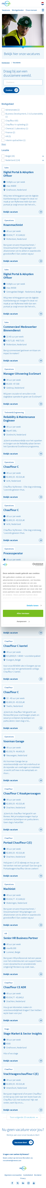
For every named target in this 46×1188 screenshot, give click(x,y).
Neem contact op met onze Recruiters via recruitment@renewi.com (18, 1159)
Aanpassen (23, 621)
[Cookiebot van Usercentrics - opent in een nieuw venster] (32, 564)
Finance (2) (8, 132)
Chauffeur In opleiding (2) (14, 124)
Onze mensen (31, 10)
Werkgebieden (18, 10)
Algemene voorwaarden (13, 1175)
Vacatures (6, 10)
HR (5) (6, 136)
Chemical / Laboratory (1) (14, 128)
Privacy (23, 1178)
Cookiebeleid (28, 1175)
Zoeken (9, 90)
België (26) (8, 156)
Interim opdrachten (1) (13, 140)
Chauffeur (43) (9, 120)
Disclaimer (38, 1175)
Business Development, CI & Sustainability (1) (22, 115)
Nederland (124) (10, 160)
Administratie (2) (10, 109)
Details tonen (32, 605)
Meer (3, 144)
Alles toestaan (23, 613)
